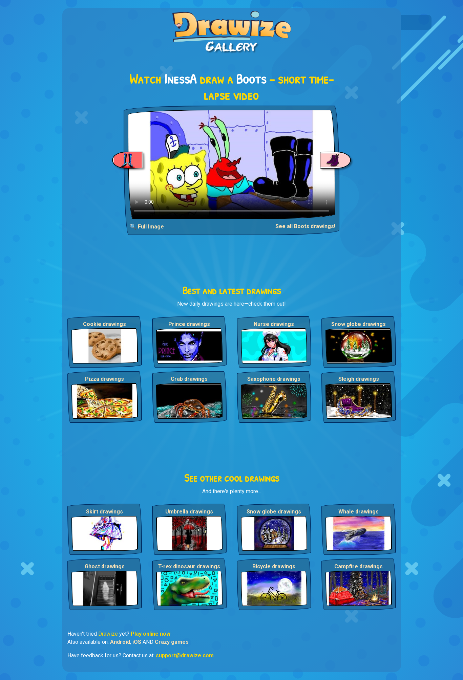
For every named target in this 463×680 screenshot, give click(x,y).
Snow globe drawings (358, 324)
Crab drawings (189, 379)
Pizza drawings (104, 379)
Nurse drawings (274, 324)
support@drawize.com (185, 655)
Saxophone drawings (273, 379)
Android (120, 642)
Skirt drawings (104, 511)
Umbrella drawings (189, 511)
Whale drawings (358, 511)
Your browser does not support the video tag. (231, 164)
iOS (136, 642)
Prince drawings (189, 324)
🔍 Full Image (147, 226)
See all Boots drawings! (305, 226)
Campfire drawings (358, 566)
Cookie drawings (104, 324)
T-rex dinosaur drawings (189, 566)
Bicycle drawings (273, 566)
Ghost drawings (105, 566)
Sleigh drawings (358, 379)
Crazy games (172, 642)
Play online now (150, 634)
